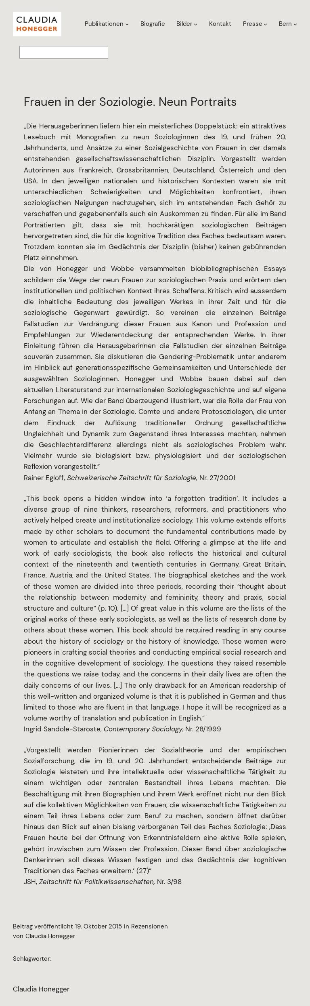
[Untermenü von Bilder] (195, 24)
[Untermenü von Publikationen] (127, 24)
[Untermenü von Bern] (295, 24)
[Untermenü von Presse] (265, 24)
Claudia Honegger (41, 989)
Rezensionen (149, 926)
